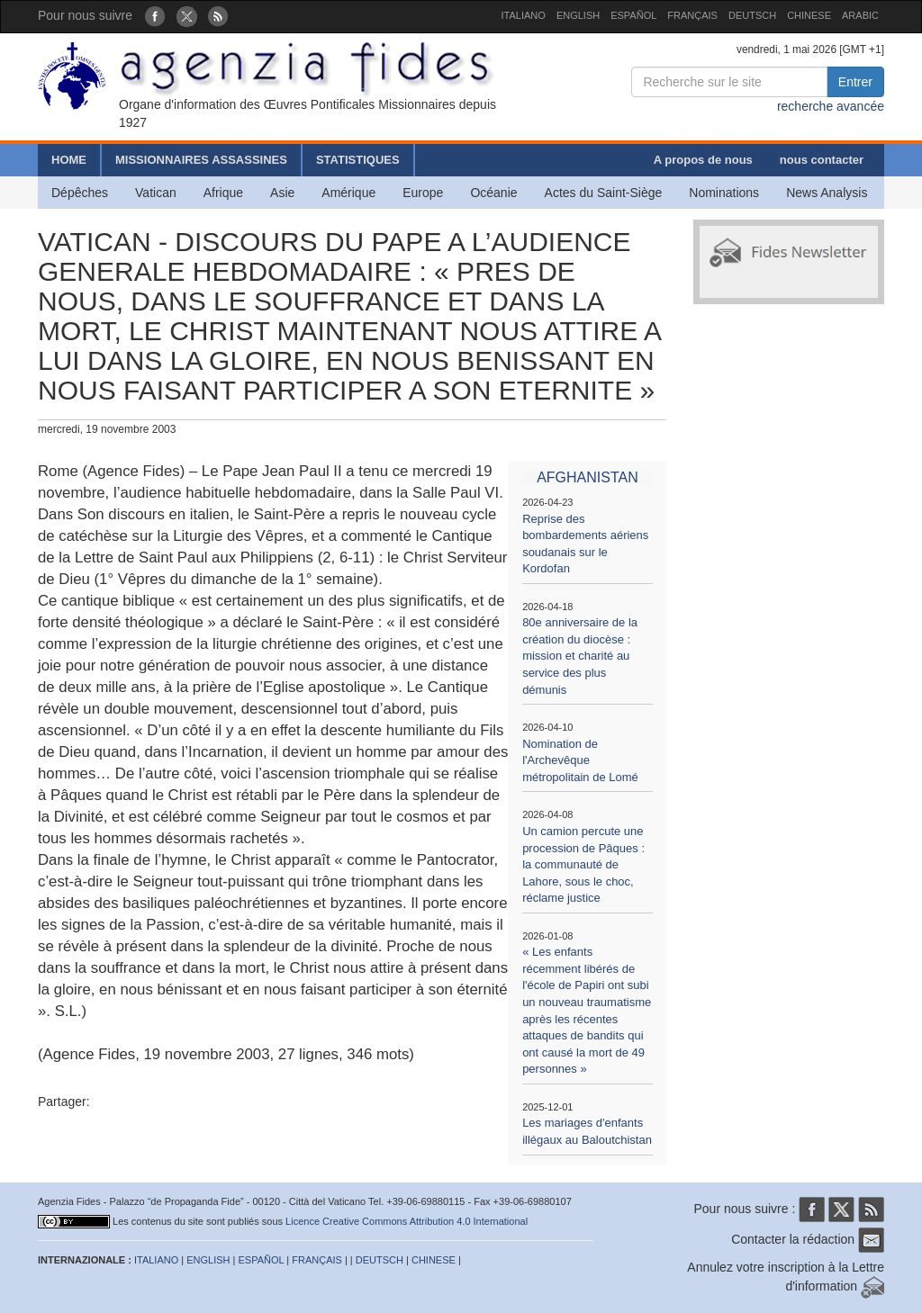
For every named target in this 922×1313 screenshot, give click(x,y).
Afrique (223, 192)
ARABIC (860, 15)
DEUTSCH (752, 15)
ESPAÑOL (633, 15)
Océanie (493, 192)
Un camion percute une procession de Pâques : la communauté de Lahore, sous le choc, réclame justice (583, 864)
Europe (422, 192)
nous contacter (821, 159)
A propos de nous (703, 159)
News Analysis (826, 192)
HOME (68, 159)
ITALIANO (524, 15)
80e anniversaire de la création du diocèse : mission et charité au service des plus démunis (579, 656)
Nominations (724, 192)
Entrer (855, 82)
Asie (282, 192)
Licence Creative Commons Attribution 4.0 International (406, 1221)
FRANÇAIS (692, 15)
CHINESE (809, 15)
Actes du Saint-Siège (604, 192)
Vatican (155, 192)
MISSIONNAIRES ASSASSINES (201, 159)
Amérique (348, 192)
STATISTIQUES (358, 159)
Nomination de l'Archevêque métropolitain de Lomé (580, 760)
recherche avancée (830, 106)
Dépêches (79, 192)
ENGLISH (578, 15)
